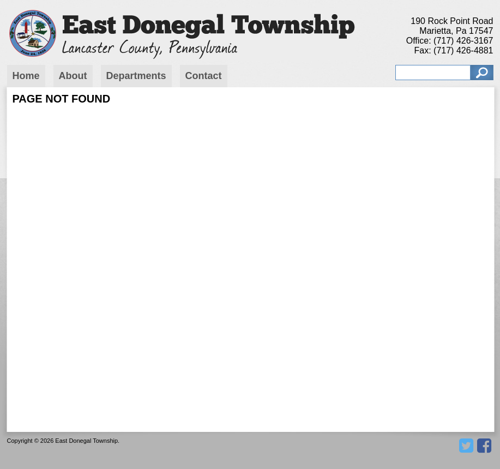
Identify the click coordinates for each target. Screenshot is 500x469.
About (73, 75)
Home (26, 75)
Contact (203, 75)
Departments (136, 75)
